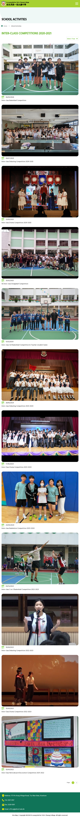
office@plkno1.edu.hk (16, 809)
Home (5, 26)
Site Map (15, 815)
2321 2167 (11, 800)
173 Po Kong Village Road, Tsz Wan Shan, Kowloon (28, 795)
